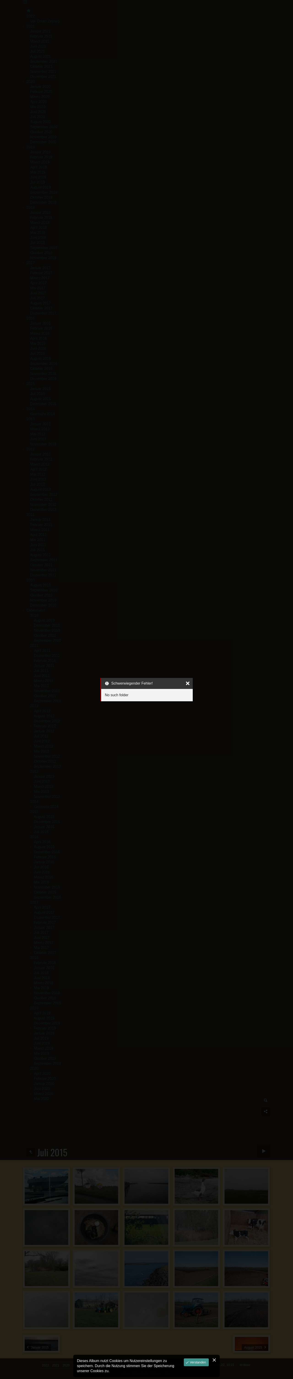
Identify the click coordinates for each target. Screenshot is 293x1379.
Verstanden (197, 1362)
